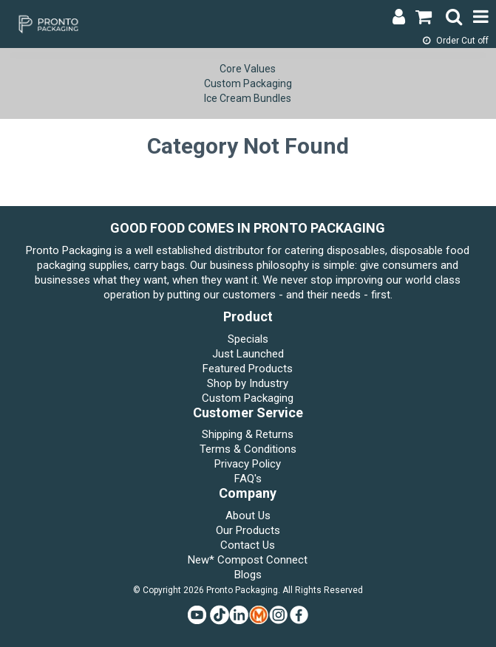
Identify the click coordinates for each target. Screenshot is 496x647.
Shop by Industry (247, 383)
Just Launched (248, 353)
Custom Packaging (248, 83)
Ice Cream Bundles (247, 98)
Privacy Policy (247, 463)
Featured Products (248, 368)
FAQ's (248, 478)
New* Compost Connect (248, 559)
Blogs (248, 574)
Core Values (248, 69)
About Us (248, 515)
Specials (248, 339)
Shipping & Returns (247, 434)
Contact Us (247, 545)
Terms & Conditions (248, 449)
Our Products (248, 530)
